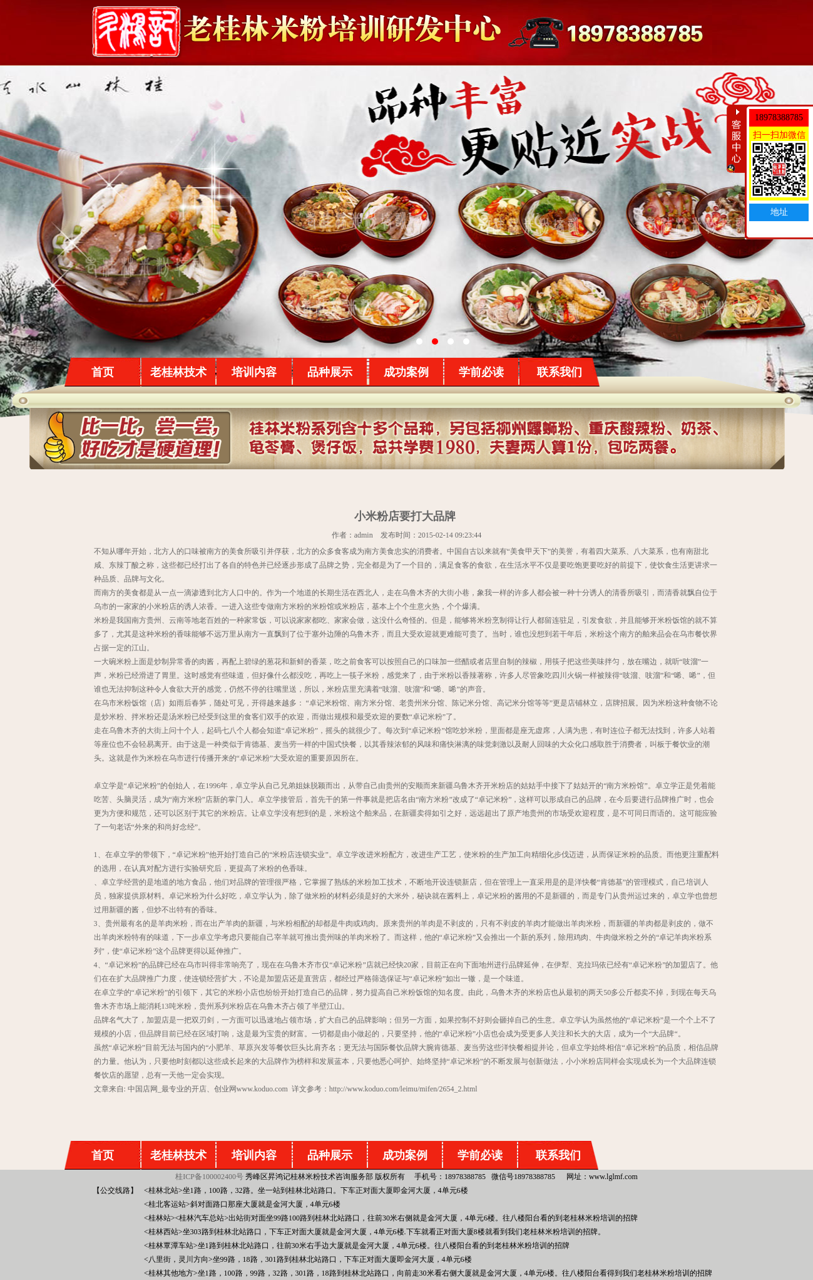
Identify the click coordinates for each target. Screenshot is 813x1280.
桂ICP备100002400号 (209, 1176)
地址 (779, 212)
